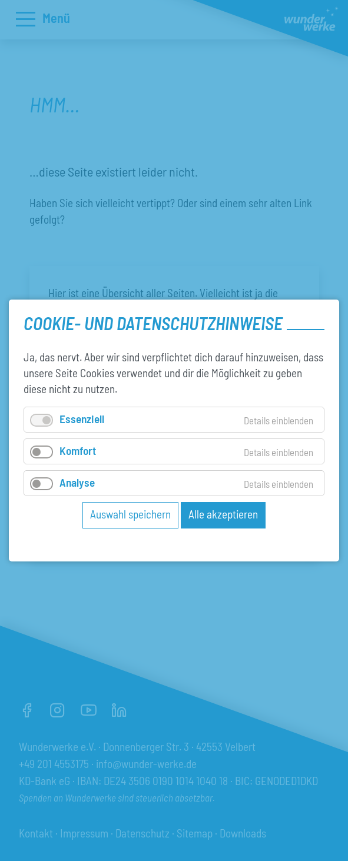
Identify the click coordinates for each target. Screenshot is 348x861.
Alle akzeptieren (223, 514)
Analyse (77, 482)
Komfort (77, 450)
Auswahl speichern (130, 514)
